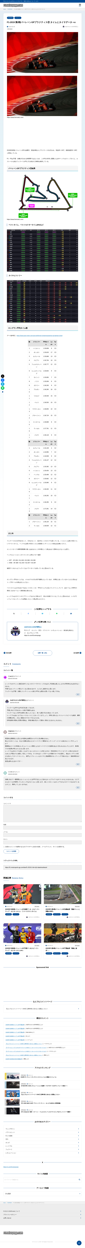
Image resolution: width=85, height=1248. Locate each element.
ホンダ (8, 1148)
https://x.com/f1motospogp (11, 1174)
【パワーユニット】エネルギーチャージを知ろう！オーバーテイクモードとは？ (28, 1052)
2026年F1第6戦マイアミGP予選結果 (16, 1029)
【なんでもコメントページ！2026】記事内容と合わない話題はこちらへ (28, 1013)
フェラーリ (9, 1156)
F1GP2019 (10, 18)
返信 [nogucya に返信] (78, 764)
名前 (4, 825)
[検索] (79, 1186)
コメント (7, 803)
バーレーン (18, 18)
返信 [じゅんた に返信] (78, 694)
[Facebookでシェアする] (28, 614)
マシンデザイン (10, 1133)
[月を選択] (42, 1200)
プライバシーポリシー (10, 1222)
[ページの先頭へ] (79, 1243)
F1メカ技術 (9, 1141)
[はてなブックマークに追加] (42, 614)
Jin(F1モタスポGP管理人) (33, 627)
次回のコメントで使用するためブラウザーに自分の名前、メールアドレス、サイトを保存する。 (35, 847)
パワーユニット (10, 1137)
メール (5, 832)
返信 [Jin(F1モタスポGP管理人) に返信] (78, 723)
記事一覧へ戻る (42, 653)
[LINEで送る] (57, 614)
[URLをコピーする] (71, 614)
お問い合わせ (7, 1226)
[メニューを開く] (80, 5)
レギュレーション (11, 1159)
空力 (7, 1145)
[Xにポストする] (14, 614)
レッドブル (9, 1152)
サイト (5, 839)
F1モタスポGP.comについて (12, 1218)
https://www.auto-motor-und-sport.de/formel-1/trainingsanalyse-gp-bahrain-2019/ (42, 336)
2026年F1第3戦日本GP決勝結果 (14, 1063)
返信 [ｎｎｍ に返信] (78, 787)
